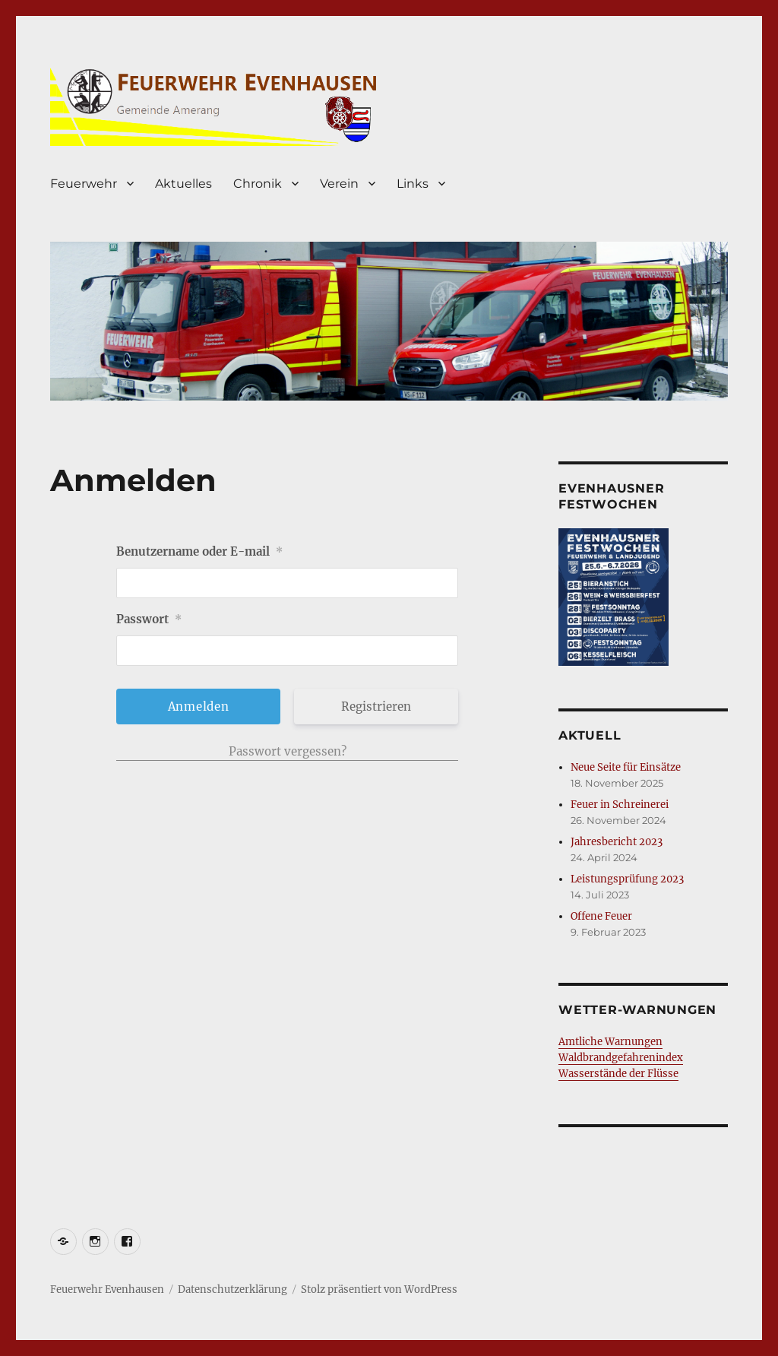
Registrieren (376, 706)
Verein (339, 183)
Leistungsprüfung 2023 (627, 879)
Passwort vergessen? (287, 751)
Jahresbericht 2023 (617, 841)
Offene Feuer (601, 916)
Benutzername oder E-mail (199, 551)
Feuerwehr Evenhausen (107, 1289)
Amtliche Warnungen (610, 1041)
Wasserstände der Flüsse (618, 1073)
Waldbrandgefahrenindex (620, 1057)
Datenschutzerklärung (232, 1289)
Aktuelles (183, 183)
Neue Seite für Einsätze (626, 767)
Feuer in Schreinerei (620, 804)
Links (413, 183)
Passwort (149, 619)
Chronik (257, 183)
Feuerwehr (83, 183)
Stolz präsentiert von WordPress (379, 1289)
